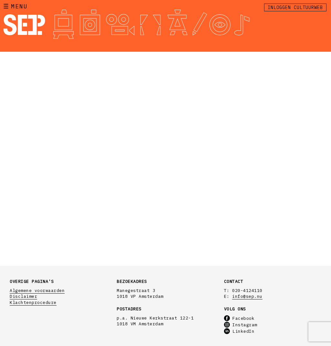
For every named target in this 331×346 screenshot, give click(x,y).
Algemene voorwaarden (37, 290)
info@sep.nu (247, 296)
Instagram (240, 325)
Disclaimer (23, 296)
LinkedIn (239, 331)
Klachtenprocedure (33, 302)
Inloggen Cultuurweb (295, 7)
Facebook (239, 318)
